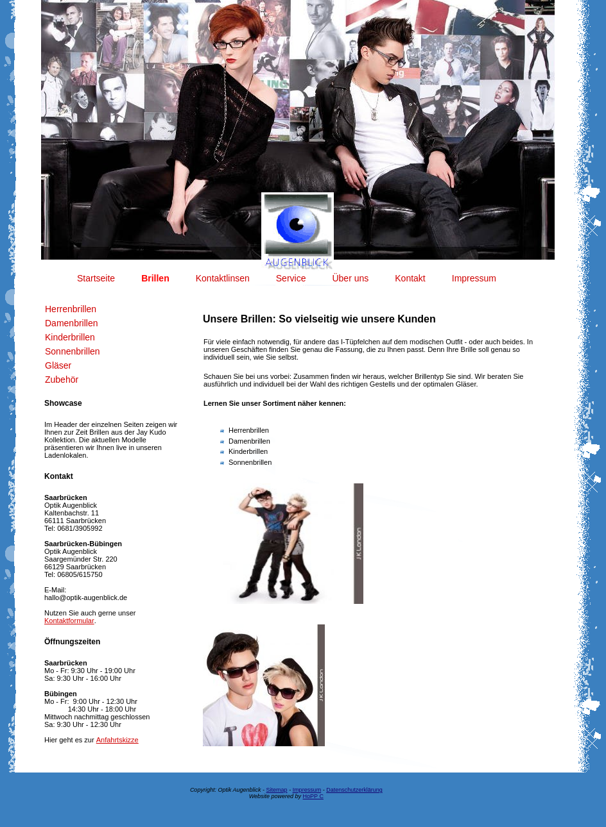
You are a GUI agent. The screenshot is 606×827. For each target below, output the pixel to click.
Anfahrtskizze (117, 740)
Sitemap (277, 790)
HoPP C (313, 796)
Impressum (307, 790)
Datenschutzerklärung (354, 790)
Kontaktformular (69, 620)
